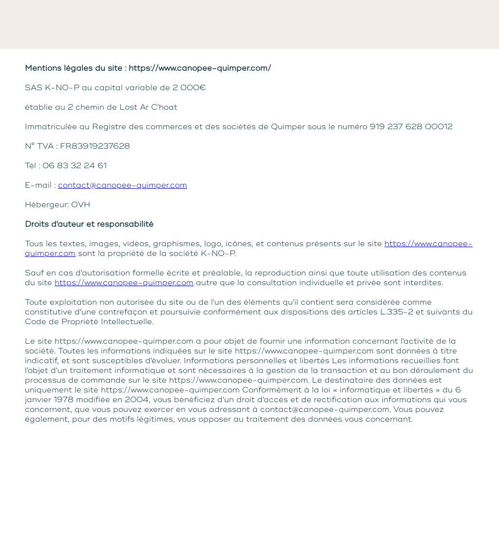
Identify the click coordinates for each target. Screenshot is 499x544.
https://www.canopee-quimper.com (124, 283)
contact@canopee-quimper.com (122, 185)
